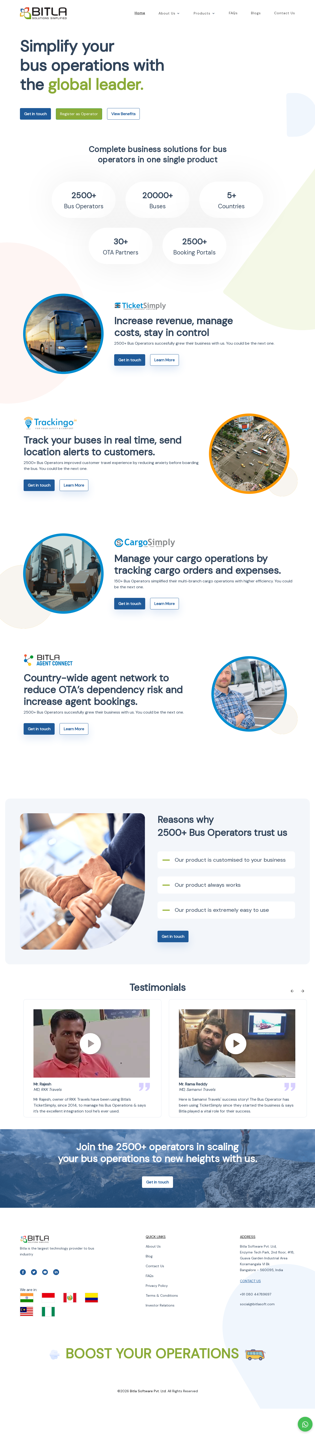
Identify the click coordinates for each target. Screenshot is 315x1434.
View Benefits (123, 126)
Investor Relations (160, 1330)
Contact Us (284, 13)
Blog (149, 1281)
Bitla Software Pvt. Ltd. (148, 1416)
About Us (153, 1271)
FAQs (233, 13)
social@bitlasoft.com (257, 1329)
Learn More (164, 385)
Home (140, 13)
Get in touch (35, 126)
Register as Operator (79, 126)
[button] (176, 13)
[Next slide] (303, 1017)
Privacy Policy (157, 1311)
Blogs (256, 13)
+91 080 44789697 (255, 1319)
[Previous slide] (292, 1017)
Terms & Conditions (162, 1321)
